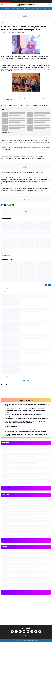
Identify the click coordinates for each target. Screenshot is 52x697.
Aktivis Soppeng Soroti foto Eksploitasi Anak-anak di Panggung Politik (25, 431)
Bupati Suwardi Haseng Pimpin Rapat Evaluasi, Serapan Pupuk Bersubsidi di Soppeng (27, 404)
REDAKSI (16, 636)
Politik (8, 8)
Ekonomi (19, 8)
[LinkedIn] (35, 631)
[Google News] (28, 631)
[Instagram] (20, 631)
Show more (26, 380)
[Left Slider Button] (46, 285)
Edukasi (45, 8)
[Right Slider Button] (50, 8)
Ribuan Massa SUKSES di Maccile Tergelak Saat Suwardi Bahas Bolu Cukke (26, 418)
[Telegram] (7, 205)
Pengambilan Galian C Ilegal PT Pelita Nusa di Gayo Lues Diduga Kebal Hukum (25, 411)
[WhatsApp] (10, 205)
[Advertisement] (26, 611)
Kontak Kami (22, 636)
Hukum (13, 8)
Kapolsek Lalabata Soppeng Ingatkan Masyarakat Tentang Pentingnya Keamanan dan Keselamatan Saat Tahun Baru (26, 421)
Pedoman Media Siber (32, 636)
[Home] (2, 22)
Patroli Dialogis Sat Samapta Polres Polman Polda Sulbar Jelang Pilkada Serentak (26, 434)
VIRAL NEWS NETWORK (32, 640)
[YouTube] (24, 631)
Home (2, 8)
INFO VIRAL (21, 640)
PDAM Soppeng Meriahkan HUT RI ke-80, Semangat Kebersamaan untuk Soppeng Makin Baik (26, 425)
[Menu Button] (1, 5)
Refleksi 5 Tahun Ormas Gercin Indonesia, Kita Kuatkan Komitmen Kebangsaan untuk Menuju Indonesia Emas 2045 (24, 415)
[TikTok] (31, 631)
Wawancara (27, 8)
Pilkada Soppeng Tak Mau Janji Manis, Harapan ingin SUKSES (22, 429)
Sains (33, 8)
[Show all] (49, 443)
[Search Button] (50, 5)
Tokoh (39, 8)
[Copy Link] (13, 205)
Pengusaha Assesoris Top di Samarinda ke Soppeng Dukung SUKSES (25, 408)
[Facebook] (2, 205)
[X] (5, 205)
